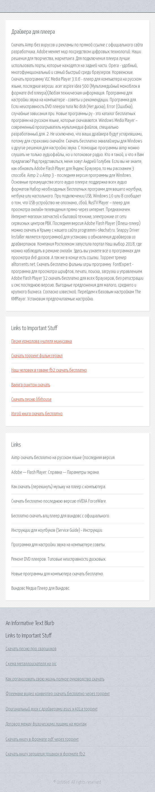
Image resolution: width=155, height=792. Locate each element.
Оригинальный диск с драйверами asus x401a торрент (52, 709)
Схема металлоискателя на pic (31, 664)
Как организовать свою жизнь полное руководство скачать (55, 679)
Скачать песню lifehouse (31, 399)
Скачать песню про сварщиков (31, 649)
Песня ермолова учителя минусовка (41, 341)
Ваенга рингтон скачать (30, 385)
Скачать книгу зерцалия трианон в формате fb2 (45, 754)
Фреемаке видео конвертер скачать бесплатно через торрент (58, 694)
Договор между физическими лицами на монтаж (46, 724)
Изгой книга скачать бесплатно (37, 414)
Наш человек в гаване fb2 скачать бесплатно (49, 370)
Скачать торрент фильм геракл (37, 356)
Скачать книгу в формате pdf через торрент (42, 739)
